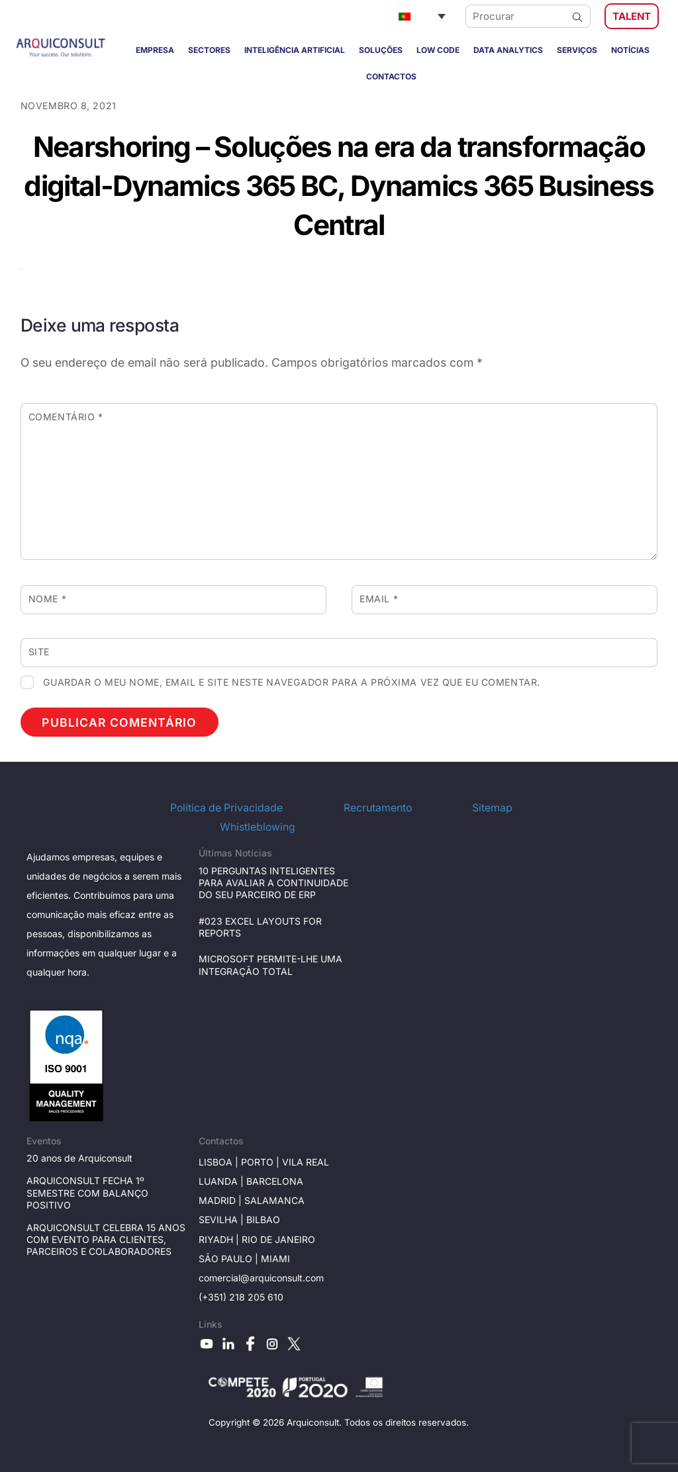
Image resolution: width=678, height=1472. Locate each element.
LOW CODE (438, 50)
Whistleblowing (257, 827)
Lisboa (215, 1162)
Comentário (65, 416)
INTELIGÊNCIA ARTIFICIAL (294, 50)
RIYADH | (219, 1239)
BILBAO (263, 1219)
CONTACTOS (391, 76)
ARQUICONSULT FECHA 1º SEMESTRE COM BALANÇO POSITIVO (87, 1192)
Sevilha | (222, 1219)
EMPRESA (155, 50)
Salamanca (274, 1200)
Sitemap (492, 808)
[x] (294, 1343)
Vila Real (305, 1162)
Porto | (261, 1162)
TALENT (631, 16)
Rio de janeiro (277, 1239)
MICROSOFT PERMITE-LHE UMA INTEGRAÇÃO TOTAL (270, 964)
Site (39, 651)
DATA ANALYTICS (508, 50)
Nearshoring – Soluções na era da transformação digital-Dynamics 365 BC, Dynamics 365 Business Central (339, 186)
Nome (47, 598)
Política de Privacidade (226, 808)
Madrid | (221, 1200)
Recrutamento (378, 808)
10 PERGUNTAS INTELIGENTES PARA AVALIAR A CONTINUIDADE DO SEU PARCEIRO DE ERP (273, 882)
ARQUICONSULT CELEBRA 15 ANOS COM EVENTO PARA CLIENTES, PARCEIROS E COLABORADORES (105, 1239)
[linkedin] (228, 1343)
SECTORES (209, 50)
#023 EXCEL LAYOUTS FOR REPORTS (260, 927)
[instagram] (272, 1343)
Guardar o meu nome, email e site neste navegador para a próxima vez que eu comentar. (291, 682)
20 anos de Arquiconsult (79, 1158)
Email (379, 598)
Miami (275, 1258)
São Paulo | (230, 1258)
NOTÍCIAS (630, 50)
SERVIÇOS (577, 50)
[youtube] (207, 1343)
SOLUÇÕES (381, 50)
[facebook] (250, 1343)
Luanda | (222, 1181)
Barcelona (274, 1181)
